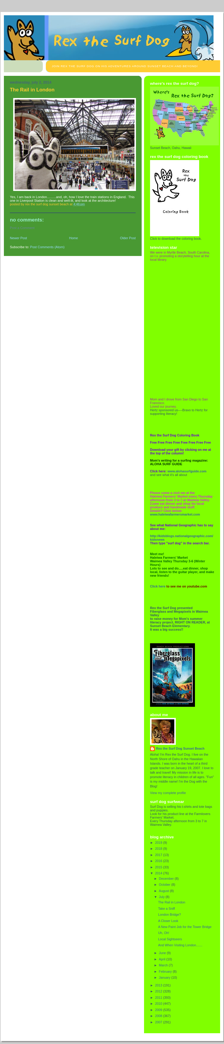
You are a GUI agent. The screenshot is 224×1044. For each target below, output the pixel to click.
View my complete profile (168, 793)
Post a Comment (22, 228)
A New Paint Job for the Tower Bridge (184, 927)
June (163, 953)
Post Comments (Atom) (47, 247)
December (167, 878)
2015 (159, 867)
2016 (159, 861)
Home (73, 238)
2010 (159, 1003)
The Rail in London (171, 902)
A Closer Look (168, 921)
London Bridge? (169, 914)
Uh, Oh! (163, 933)
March (164, 965)
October (165, 884)
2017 (159, 855)
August (164, 891)
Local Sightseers (170, 939)
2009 (159, 1010)
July (162, 897)
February (166, 971)
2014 (159, 873)
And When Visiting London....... (180, 945)
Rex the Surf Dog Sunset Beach (180, 748)
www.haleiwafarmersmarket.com (175, 514)
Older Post (128, 238)
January (165, 977)
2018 (159, 848)
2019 (159, 842)
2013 (159, 985)
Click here (158, 586)
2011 (159, 997)
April (163, 959)
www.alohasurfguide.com (186, 471)
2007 (159, 1022)
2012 (159, 991)
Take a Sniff (166, 908)
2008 (159, 1016)
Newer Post (18, 238)
